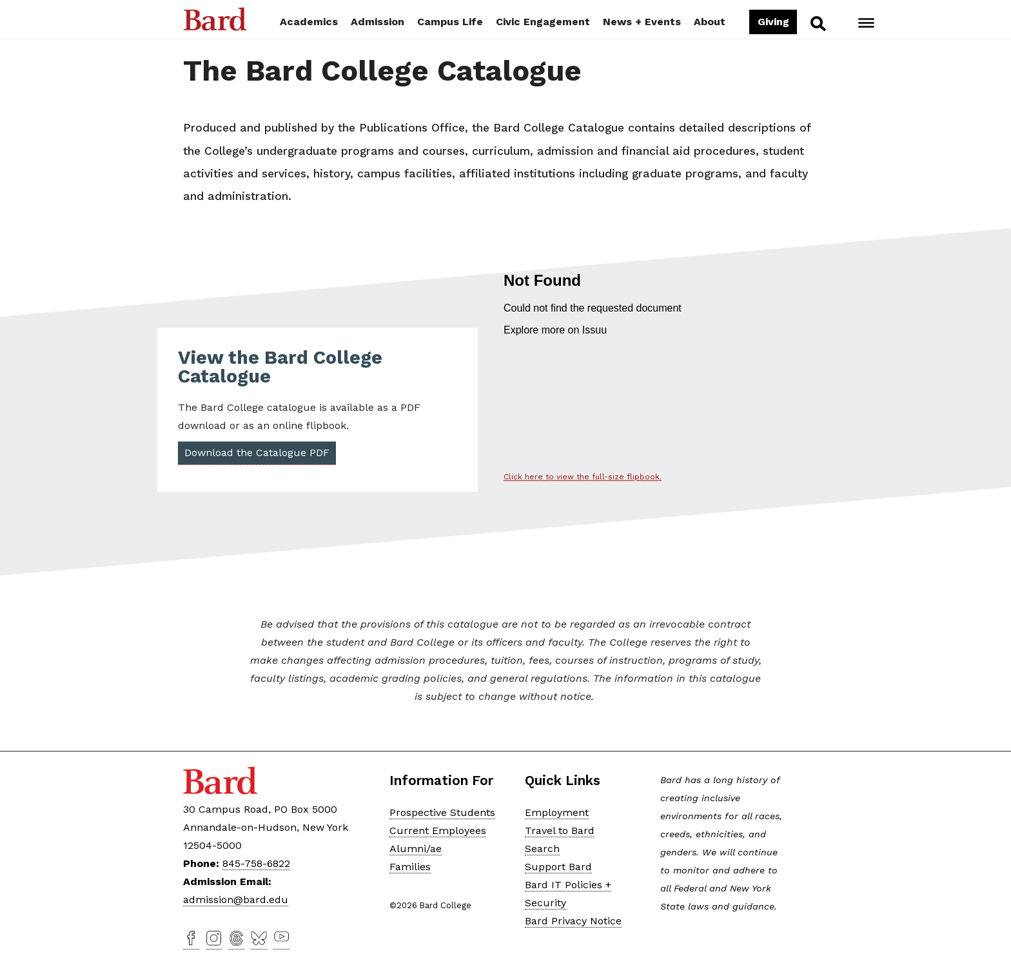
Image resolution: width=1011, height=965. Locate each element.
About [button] (709, 21)
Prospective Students (442, 812)
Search (817, 23)
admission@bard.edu (235, 899)
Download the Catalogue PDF (256, 453)
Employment (557, 812)
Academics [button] (309, 21)
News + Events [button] (642, 21)
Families (410, 867)
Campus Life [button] (450, 21)
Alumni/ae (415, 848)
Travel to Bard (559, 830)
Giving (773, 21)
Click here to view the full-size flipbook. (583, 477)
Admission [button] (377, 21)
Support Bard (558, 867)
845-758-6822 (256, 863)
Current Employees (437, 830)
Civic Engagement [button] (543, 21)
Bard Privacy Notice (573, 921)
